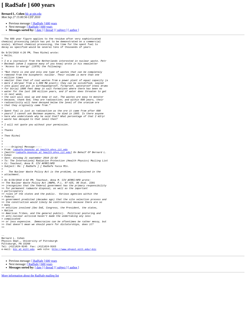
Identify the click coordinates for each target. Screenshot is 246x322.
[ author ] (73, 30)
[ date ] (39, 30)
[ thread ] (49, 30)
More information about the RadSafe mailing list (30, 318)
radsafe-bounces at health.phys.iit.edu (40, 172)
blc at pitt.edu (33, 13)
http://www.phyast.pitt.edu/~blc (74, 291)
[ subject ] (61, 30)
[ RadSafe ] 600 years (44, 23)
